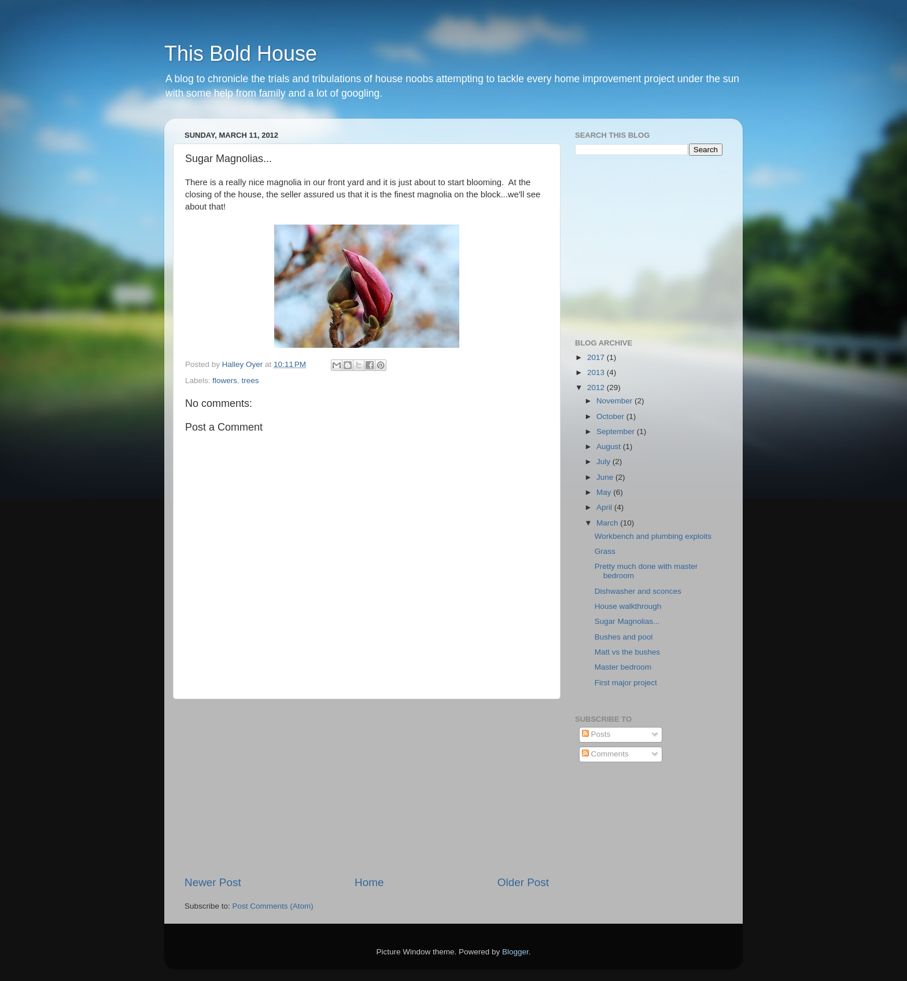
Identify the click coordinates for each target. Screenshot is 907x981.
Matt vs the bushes (627, 652)
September (616, 431)
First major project (626, 682)
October (611, 416)
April (605, 507)
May (604, 492)
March (608, 523)
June (605, 477)
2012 (597, 387)
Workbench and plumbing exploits (653, 536)
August (609, 446)
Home (369, 882)
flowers (224, 380)
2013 (597, 372)
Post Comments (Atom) (273, 906)
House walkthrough (628, 606)
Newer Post (213, 882)
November (615, 400)
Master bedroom (623, 667)
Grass (605, 551)
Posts (596, 734)
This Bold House (240, 53)
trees (250, 380)
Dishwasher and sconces (638, 591)
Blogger (515, 951)
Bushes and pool (624, 637)
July (604, 461)
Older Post (523, 882)
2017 (597, 357)
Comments (605, 753)
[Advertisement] (367, 787)
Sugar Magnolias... (627, 621)
